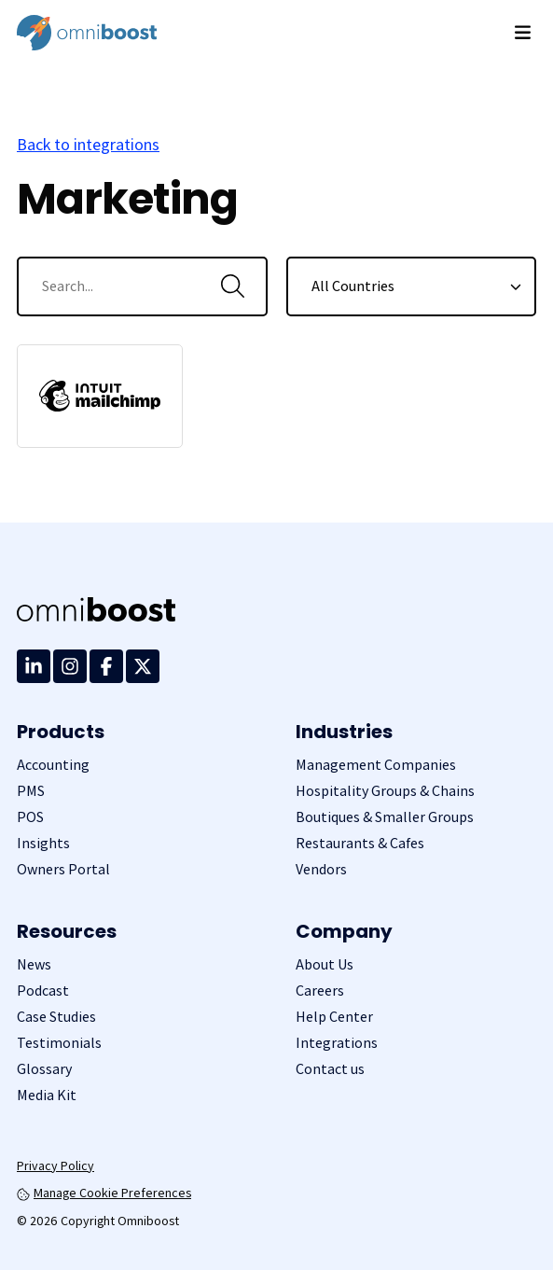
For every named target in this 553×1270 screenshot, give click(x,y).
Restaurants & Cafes (360, 843)
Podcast (43, 990)
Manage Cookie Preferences (104, 1192)
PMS (31, 791)
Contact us (330, 1069)
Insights (43, 843)
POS (30, 817)
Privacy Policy (55, 1165)
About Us (324, 964)
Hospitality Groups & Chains (385, 791)
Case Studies (56, 1016)
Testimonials (59, 1043)
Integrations (337, 1043)
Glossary (44, 1069)
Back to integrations (88, 144)
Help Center (334, 1016)
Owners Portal (63, 869)
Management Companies (376, 765)
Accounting (53, 765)
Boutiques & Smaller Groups (385, 817)
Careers (320, 990)
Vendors (321, 869)
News (34, 964)
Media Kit (46, 1095)
